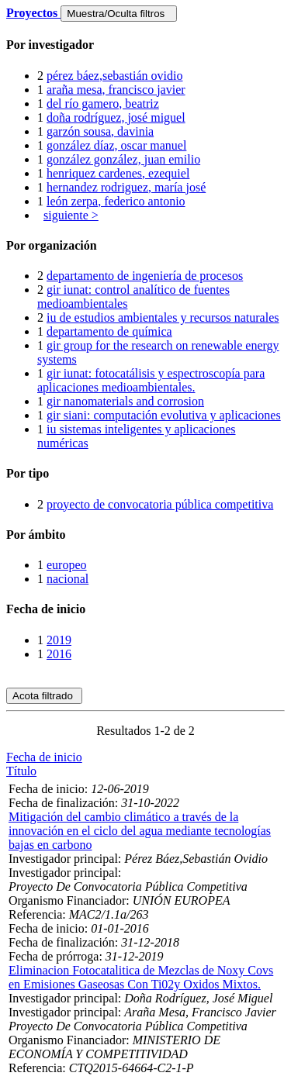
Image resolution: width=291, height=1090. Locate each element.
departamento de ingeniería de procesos (145, 275)
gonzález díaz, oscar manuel (116, 145)
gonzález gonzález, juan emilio (123, 159)
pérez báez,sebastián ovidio (114, 75)
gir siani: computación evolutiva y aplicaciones (164, 415)
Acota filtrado (44, 696)
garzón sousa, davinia (100, 131)
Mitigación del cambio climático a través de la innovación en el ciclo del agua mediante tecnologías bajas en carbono (140, 830)
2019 (59, 640)
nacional (67, 578)
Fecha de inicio (44, 757)
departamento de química (109, 331)
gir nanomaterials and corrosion (125, 401)
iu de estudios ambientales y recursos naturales (163, 317)
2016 (59, 654)
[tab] (145, 45)
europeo (67, 564)
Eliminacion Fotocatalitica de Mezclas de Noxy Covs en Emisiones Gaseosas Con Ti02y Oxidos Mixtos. (141, 977)
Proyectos (33, 12)
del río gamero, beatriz (103, 103)
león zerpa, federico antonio (116, 201)
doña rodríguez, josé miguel (116, 117)
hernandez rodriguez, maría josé (126, 187)
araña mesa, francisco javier (116, 89)
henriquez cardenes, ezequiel (118, 173)
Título (21, 771)
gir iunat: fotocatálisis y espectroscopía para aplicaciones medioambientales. (151, 380)
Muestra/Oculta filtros (118, 13)
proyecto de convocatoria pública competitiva (160, 504)
